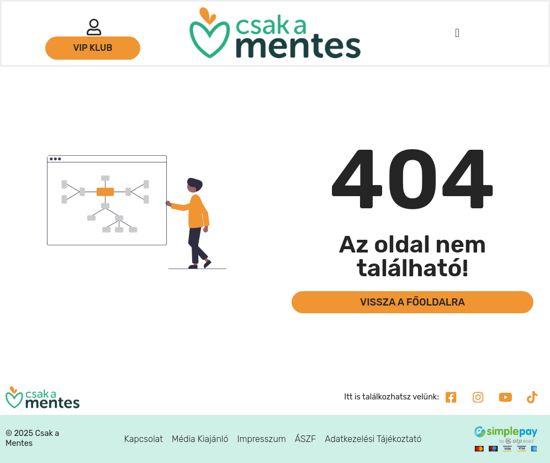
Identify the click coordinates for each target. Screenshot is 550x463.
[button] (457, 33)
